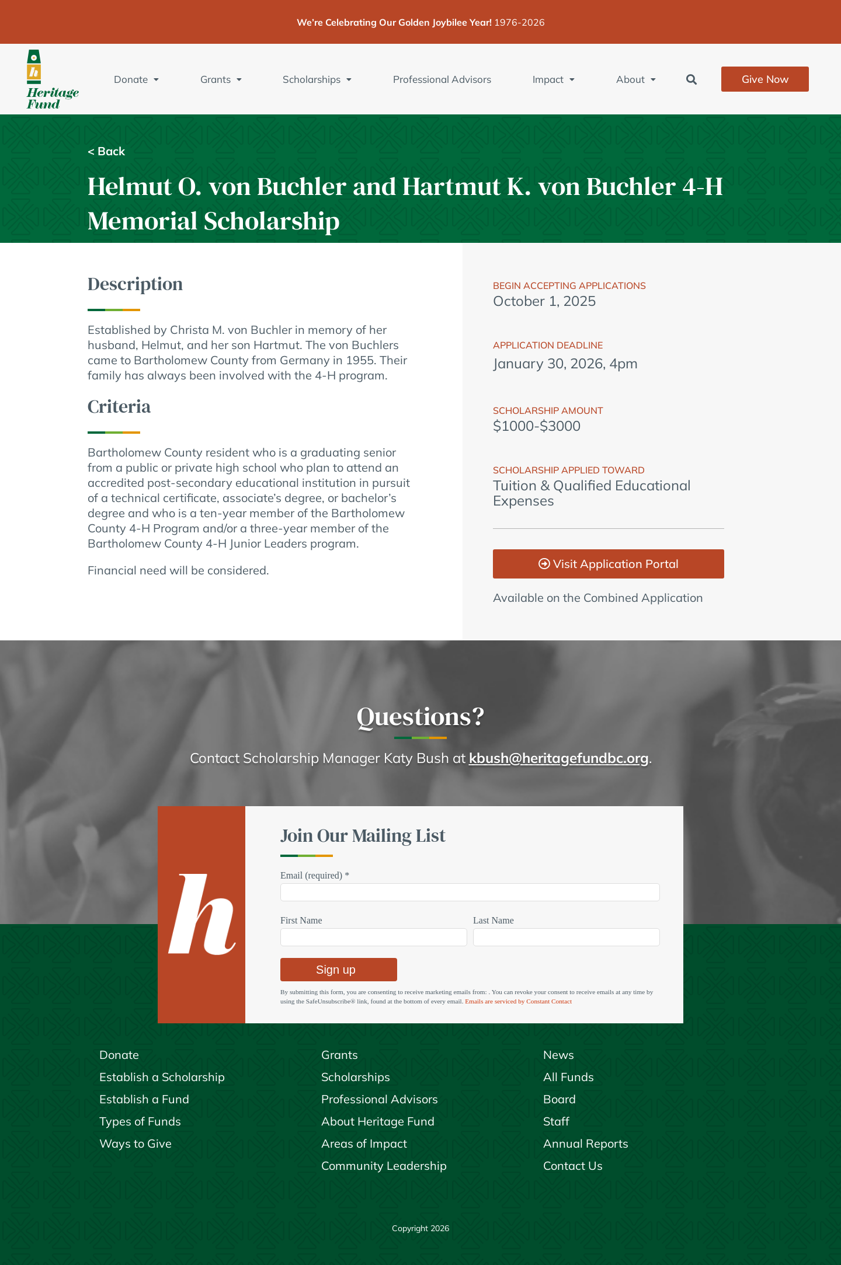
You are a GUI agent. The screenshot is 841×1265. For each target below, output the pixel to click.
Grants (221, 79)
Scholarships (317, 79)
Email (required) (314, 875)
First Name (301, 920)
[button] (691, 79)
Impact (554, 79)
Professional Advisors (442, 79)
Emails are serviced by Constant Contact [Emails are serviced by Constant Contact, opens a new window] (518, 1001)
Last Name (493, 920)
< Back (106, 151)
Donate (136, 79)
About (636, 79)
